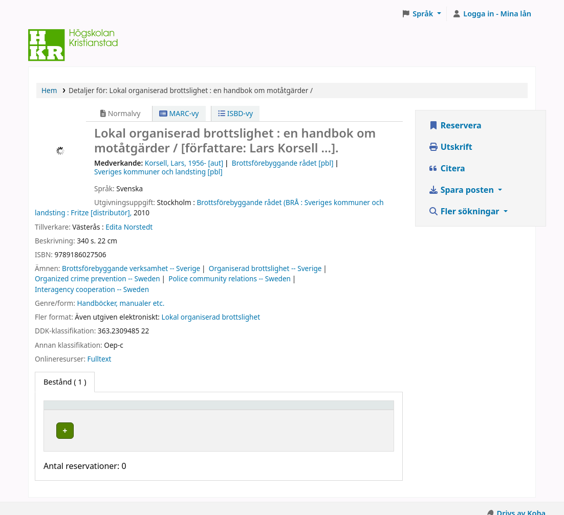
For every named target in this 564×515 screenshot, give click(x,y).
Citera (446, 168)
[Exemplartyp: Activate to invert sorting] (91, 409)
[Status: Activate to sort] (362, 409)
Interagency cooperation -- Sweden (92, 289)
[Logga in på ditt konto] (491, 14)
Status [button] (347, 410)
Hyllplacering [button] (167, 410)
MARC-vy (179, 113)
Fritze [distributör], (101, 212)
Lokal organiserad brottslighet (211, 317)
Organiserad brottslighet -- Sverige (265, 268)
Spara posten (462, 189)
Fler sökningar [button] (465, 211)
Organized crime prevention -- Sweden (97, 278)
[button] (421, 14)
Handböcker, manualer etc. (120, 303)
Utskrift (450, 146)
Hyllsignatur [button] (264, 410)
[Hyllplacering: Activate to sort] (188, 409)
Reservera (455, 125)
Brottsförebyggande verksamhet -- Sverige (131, 268)
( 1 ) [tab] (65, 382)
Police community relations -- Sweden (229, 278)
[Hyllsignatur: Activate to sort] (284, 409)
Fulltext (100, 359)
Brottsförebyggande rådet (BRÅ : (250, 202)
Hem (49, 90)
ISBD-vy (235, 113)
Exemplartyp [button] (71, 410)
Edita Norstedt (129, 227)
